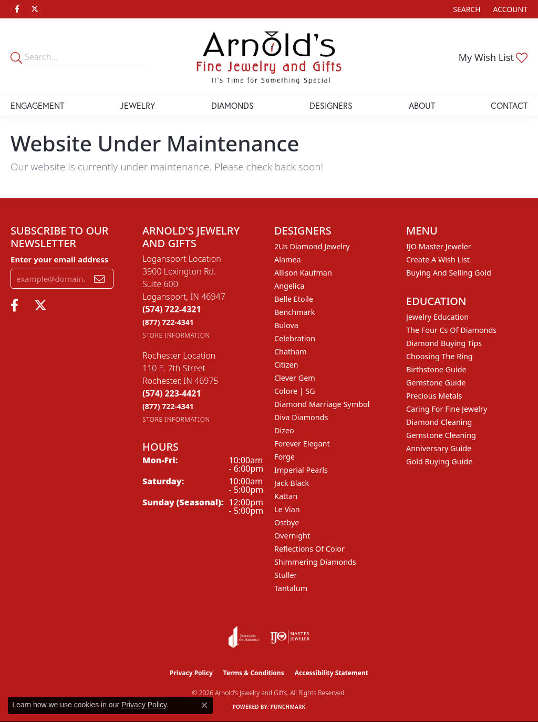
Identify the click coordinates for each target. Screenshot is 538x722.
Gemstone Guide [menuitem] (436, 383)
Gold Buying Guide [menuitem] (439, 461)
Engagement (37, 105)
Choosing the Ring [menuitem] (439, 356)
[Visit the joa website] (244, 637)
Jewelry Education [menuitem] (437, 317)
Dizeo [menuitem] (284, 430)
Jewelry (137, 105)
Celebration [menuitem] (294, 338)
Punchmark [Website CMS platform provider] (288, 706)
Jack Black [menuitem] (291, 483)
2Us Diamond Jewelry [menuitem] (312, 246)
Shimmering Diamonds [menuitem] (315, 562)
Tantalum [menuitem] (290, 588)
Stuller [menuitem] (285, 575)
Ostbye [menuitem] (286, 522)
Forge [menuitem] (284, 457)
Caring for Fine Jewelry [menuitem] (446, 409)
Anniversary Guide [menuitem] (438, 448)
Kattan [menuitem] (285, 496)
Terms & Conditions (253, 672)
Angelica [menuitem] (289, 286)
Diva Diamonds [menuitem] (301, 417)
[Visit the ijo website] (289, 637)
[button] (465, 9)
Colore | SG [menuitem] (294, 391)
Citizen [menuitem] (286, 365)
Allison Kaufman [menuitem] (303, 273)
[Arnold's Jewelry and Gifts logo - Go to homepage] (269, 57)
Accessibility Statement (331, 672)
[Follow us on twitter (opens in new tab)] (34, 9)
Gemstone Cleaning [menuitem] (441, 435)
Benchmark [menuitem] (294, 312)
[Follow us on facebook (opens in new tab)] (17, 9)
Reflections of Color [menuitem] (309, 549)
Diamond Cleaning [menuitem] (439, 422)
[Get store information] (176, 335)
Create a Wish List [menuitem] (438, 260)
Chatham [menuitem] (290, 352)
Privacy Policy (191, 672)
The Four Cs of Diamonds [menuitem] (451, 330)
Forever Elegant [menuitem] (302, 444)
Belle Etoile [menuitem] (293, 299)
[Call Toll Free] (168, 322)
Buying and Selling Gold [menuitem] (448, 273)
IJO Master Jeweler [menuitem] (438, 246)
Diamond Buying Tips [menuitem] (444, 343)
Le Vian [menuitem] (287, 509)
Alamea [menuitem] (287, 260)
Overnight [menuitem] (292, 536)
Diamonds (232, 105)
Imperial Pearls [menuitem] (301, 470)
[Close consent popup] (204, 705)
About (422, 105)
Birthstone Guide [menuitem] (436, 369)
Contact (509, 105)
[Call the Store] (171, 309)
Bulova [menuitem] (286, 325)
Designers (331, 105)
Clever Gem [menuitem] (294, 378)
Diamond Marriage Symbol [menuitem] (321, 404)
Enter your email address (59, 259)
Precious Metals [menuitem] (434, 396)
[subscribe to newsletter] (99, 278)
